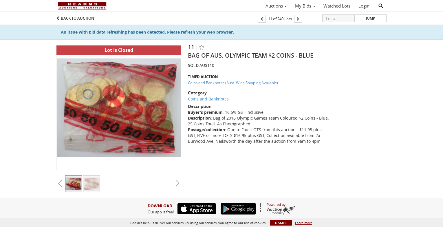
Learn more (303, 223)
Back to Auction (77, 18)
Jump (370, 18)
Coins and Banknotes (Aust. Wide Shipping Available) (233, 82)
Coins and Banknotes (208, 99)
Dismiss (281, 223)
